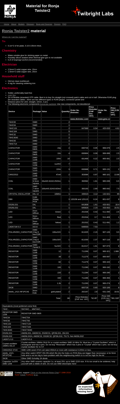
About (13, 24)
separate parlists (48, 104)
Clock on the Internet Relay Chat (44, 372)
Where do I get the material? (14, 37)
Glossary (30, 24)
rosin (10, 95)
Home (6, 24)
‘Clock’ (23, 375)
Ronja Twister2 (16, 31)
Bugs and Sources (44, 24)
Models (21, 24)
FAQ (64, 24)
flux (14, 95)
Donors (57, 24)
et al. (36, 375)
